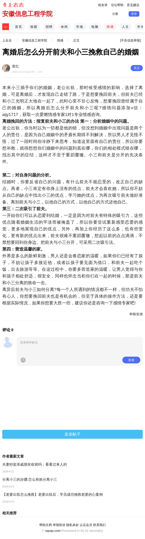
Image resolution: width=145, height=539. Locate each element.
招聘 (49, 26)
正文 (76, 40)
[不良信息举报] (130, 40)
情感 (110, 26)
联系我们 (99, 525)
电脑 (95, 26)
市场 (79, 26)
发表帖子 (72, 434)
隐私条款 (72, 525)
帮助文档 (45, 525)
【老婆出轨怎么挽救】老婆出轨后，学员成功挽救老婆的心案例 (52, 494)
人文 (125, 26)
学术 (140, 26)
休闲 (64, 26)
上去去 (7, 36)
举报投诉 (59, 525)
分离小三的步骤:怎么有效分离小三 (29, 479)
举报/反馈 (136, 314)
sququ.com (52, 530)
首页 (18, 26)
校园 (33, 26)
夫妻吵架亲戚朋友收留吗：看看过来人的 (34, 464)
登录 (134, 13)
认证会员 (86, 525)
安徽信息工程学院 (27, 13)
